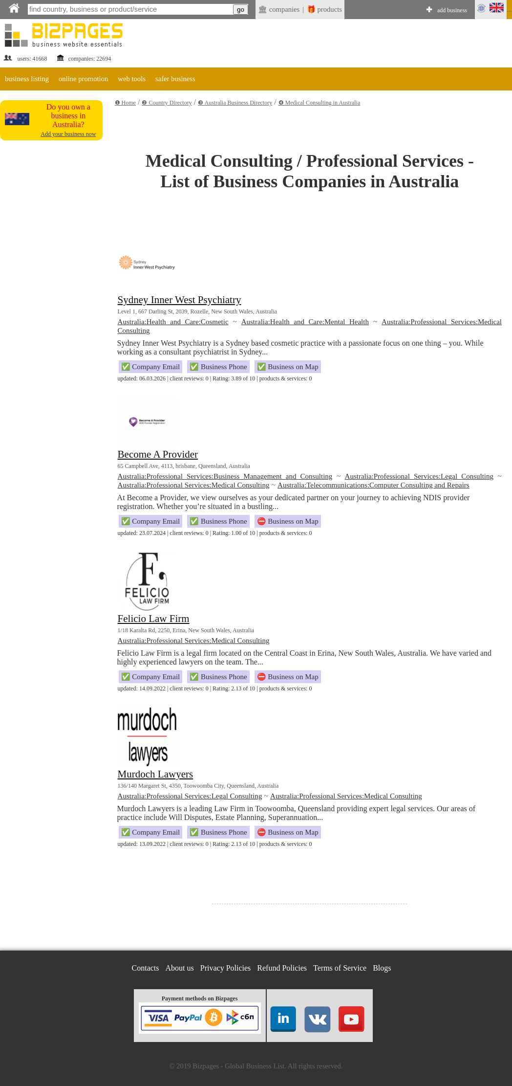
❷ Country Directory (167, 102)
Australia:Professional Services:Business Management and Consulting (225, 476)
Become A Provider (158, 454)
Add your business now (68, 134)
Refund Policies (282, 968)
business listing (27, 79)
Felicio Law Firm (154, 618)
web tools (132, 79)
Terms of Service (339, 968)
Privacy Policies (225, 968)
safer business (175, 79)
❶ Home (125, 102)
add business (452, 10)
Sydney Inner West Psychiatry (179, 300)
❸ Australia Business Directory (235, 102)
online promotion (83, 79)
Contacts (145, 968)
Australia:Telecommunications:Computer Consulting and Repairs (373, 485)
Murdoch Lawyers (155, 774)
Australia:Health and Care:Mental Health (305, 322)
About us (180, 968)
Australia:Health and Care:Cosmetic (173, 322)
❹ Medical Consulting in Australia (319, 102)
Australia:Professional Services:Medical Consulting (194, 485)
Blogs (382, 968)
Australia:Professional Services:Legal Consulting (419, 476)
